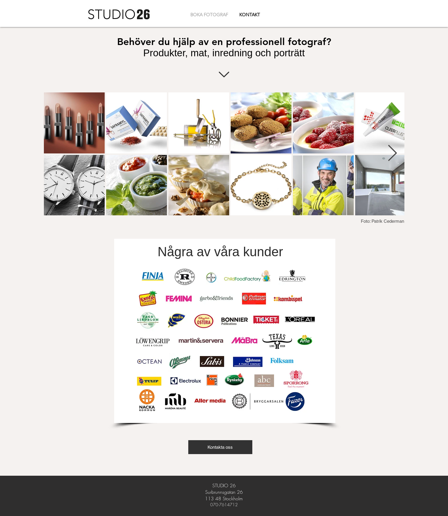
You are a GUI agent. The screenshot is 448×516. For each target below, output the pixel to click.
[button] (220, 447)
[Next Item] (392, 153)
